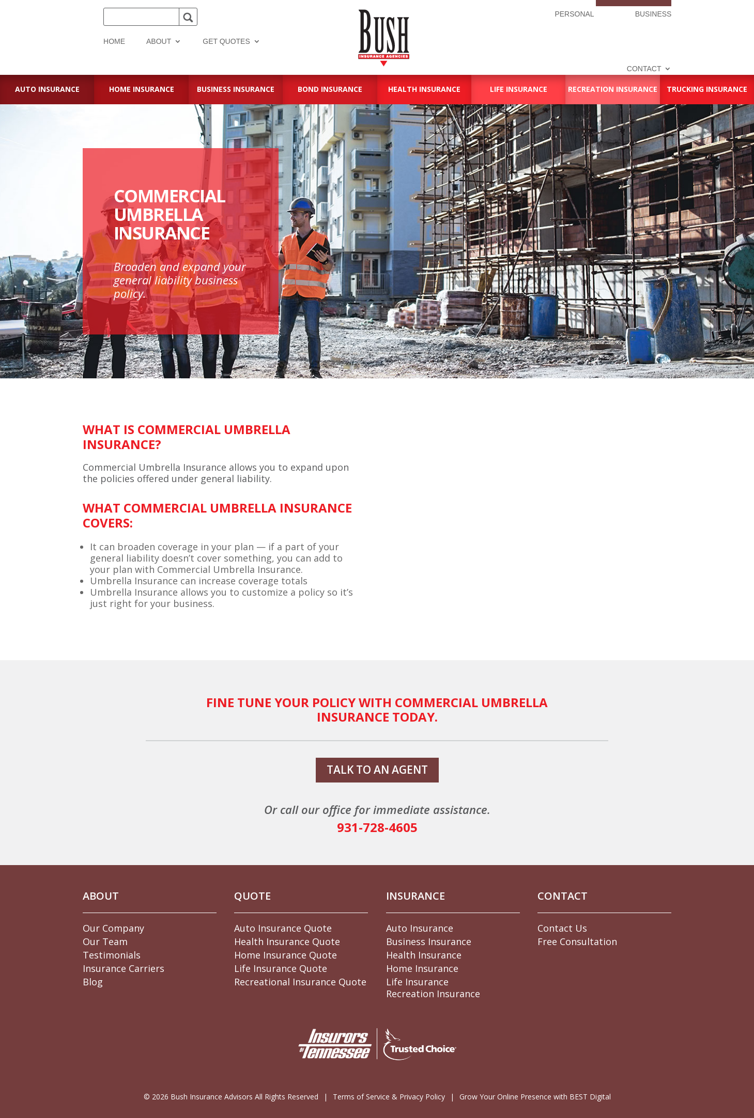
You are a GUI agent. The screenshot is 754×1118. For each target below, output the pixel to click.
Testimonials (112, 955)
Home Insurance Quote (285, 955)
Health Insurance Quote (287, 941)
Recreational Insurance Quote (300, 982)
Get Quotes (226, 41)
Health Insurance (423, 955)
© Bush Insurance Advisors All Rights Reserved (231, 1096)
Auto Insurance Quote (283, 928)
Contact (644, 69)
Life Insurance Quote (280, 968)
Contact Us (562, 928)
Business (653, 14)
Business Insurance (428, 941)
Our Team (105, 941)
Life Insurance (417, 982)
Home (114, 41)
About (158, 41)
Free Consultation (577, 941)
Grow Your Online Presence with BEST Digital (535, 1096)
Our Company (113, 928)
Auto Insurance (419, 928)
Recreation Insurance (433, 993)
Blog (93, 982)
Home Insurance (422, 968)
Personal (574, 14)
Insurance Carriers (123, 968)
